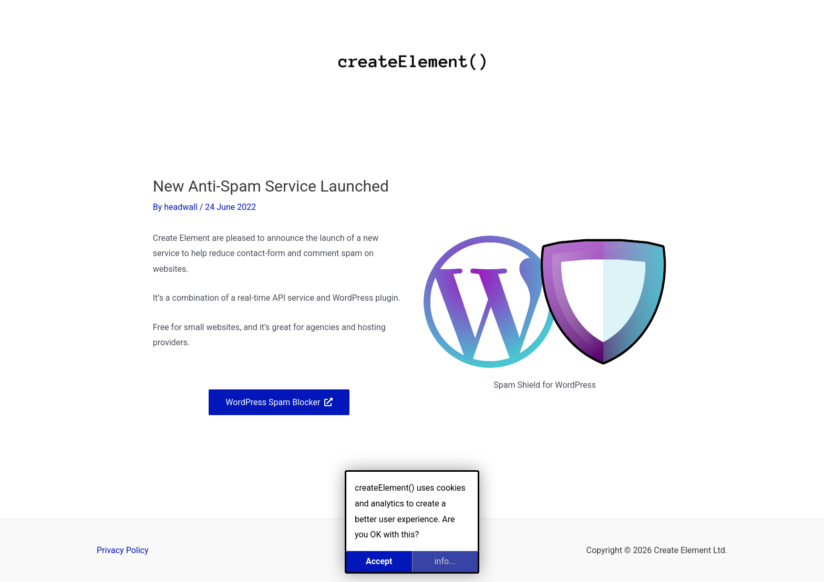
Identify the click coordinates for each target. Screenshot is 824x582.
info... (445, 561)
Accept (379, 561)
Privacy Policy (123, 550)
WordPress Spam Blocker (272, 402)
